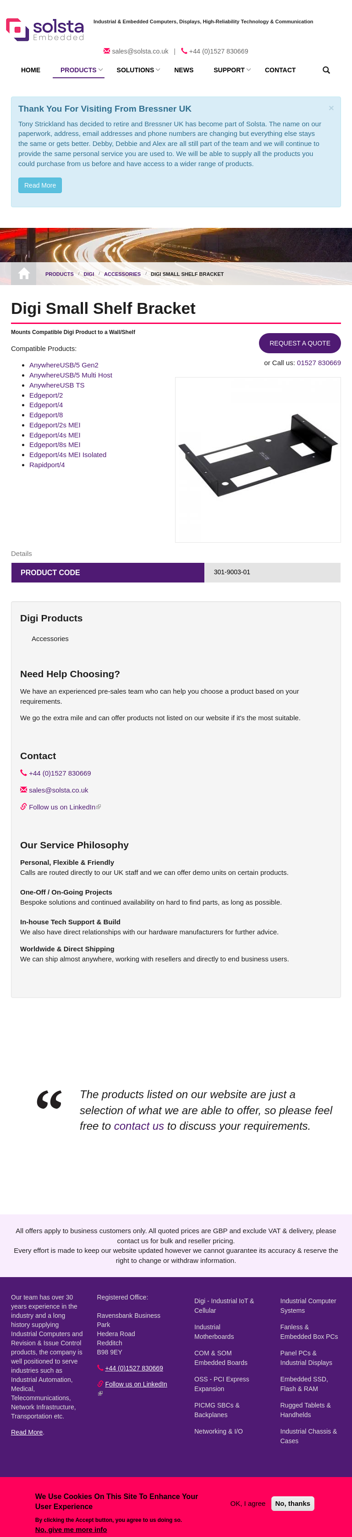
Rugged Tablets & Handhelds (305, 1410)
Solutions (135, 70)
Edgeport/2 (46, 395)
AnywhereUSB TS (57, 385)
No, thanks (293, 1503)
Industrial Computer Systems (308, 1305)
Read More (27, 1432)
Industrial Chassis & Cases (308, 1436)
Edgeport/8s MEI (55, 444)
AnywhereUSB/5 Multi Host (70, 375)
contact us (139, 1126)
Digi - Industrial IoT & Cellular (224, 1305)
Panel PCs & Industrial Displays (306, 1357)
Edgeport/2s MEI (55, 425)
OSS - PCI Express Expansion (221, 1383)
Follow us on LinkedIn (65, 807)
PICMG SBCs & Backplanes (217, 1410)
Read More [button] (40, 185)
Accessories (122, 274)
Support (229, 70)
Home (30, 70)
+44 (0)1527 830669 (218, 51)
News (183, 70)
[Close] (331, 108)
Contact (280, 70)
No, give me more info (71, 1529)
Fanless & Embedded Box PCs (309, 1331)
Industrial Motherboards (214, 1331)
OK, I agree (248, 1503)
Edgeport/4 (46, 405)
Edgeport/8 (46, 415)
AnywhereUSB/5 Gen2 (64, 365)
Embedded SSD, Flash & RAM (304, 1383)
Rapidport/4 (47, 465)
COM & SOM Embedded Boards (221, 1357)
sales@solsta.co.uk (140, 51)
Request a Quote (300, 343)
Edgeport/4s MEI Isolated (67, 454)
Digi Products (51, 618)
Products (78, 70)
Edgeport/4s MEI (55, 435)
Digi (89, 274)
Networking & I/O (218, 1431)
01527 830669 (319, 363)
